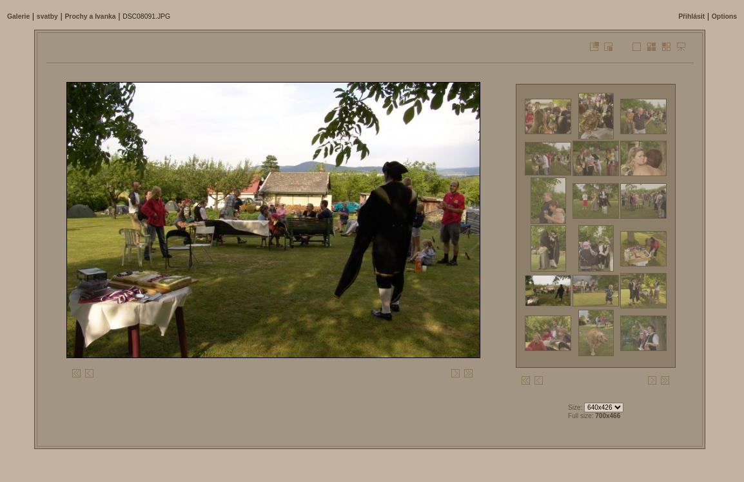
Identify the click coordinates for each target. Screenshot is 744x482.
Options (724, 16)
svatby (47, 16)
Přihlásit (691, 16)
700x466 (607, 415)
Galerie (18, 16)
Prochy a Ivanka (89, 16)
